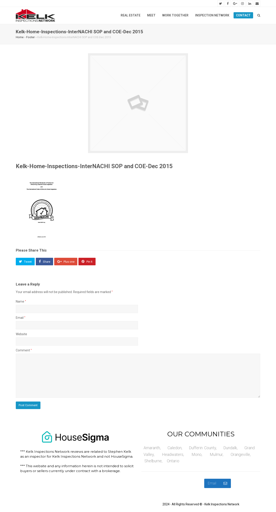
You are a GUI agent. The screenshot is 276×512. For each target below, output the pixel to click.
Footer (30, 37)
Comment (24, 351)
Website (21, 335)
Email (20, 318)
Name (21, 302)
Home (20, 37)
